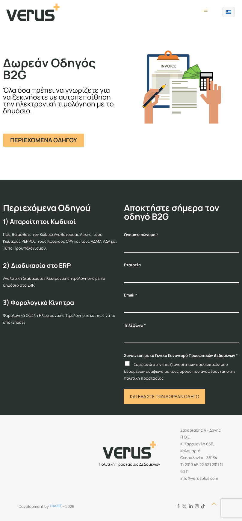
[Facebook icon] (178, 506)
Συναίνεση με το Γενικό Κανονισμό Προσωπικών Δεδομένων (181, 355)
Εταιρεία (132, 265)
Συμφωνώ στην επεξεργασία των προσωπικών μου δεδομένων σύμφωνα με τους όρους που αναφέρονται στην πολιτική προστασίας (179, 371)
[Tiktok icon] (203, 506)
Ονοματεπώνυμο (141, 234)
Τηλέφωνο (135, 325)
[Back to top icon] (217, 506)
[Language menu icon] (229, 12)
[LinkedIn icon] (190, 506)
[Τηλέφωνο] (181, 336)
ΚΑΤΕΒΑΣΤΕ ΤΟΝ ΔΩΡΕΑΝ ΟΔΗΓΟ (164, 396)
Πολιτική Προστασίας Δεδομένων (129, 464)
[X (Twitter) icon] (184, 506)
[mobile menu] (205, 12)
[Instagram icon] (197, 506)
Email (130, 295)
